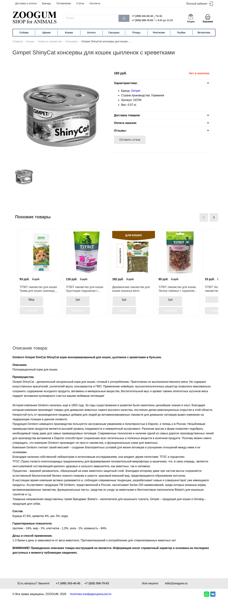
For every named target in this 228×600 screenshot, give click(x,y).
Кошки (69, 32)
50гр (31, 299)
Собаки (23, 32)
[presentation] (204, 217)
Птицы (136, 32)
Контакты (95, 3)
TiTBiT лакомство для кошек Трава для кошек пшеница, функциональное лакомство (38, 289)
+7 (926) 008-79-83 (142, 20)
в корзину (31, 310)
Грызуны (114, 32)
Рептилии (159, 32)
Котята (91, 32)
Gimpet (135, 90)
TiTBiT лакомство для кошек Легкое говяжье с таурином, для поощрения (177, 289)
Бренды (46, 3)
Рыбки (181, 32)
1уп (77, 299)
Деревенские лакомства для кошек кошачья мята (131, 289)
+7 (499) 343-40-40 (142, 16)
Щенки (46, 32)
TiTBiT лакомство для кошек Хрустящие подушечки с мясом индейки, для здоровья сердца (84, 289)
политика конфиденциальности (90, 594)
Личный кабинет (199, 4)
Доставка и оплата (26, 3)
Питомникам (63, 3)
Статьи (80, 3)
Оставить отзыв (129, 139)
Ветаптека (204, 32)
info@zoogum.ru (176, 583)
